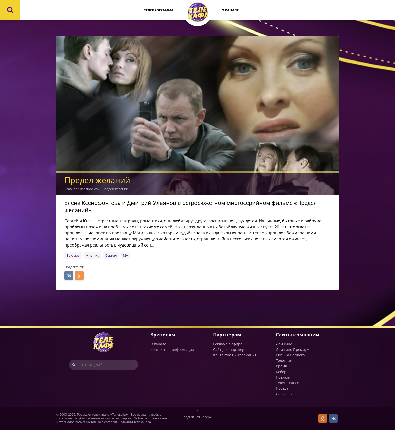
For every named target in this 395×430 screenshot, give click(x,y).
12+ (125, 255)
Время (281, 366)
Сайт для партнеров (230, 349)
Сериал (111, 255)
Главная (70, 189)
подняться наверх (197, 417)
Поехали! (283, 377)
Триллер (73, 255)
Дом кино (284, 344)
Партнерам (227, 334)
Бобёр (281, 371)
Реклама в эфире (227, 344)
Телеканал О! (287, 382)
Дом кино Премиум (292, 349)
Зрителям (162, 334)
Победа (282, 388)
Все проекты (90, 189)
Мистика (92, 255)
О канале (230, 10)
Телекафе (284, 360)
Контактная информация (172, 349)
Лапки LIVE (285, 393)
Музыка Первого (290, 355)
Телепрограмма (158, 10)
